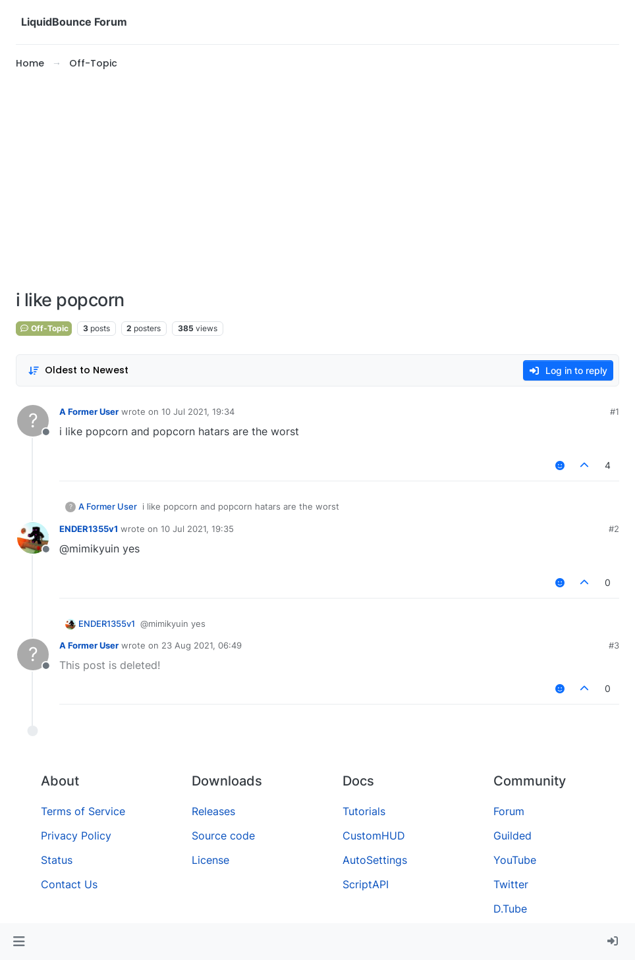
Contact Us (69, 884)
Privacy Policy (76, 835)
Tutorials (364, 811)
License (210, 860)
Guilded (512, 835)
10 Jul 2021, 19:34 (198, 411)
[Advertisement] (317, 180)
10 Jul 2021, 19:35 (197, 528)
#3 (614, 645)
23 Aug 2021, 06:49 (201, 645)
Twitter (510, 884)
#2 (614, 528)
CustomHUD (374, 835)
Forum (508, 811)
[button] (18, 941)
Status (56, 860)
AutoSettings (375, 860)
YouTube (514, 860)
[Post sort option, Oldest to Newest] (78, 370)
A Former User (89, 411)
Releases (213, 811)
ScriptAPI (366, 884)
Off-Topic (44, 328)
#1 (614, 411)
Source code (223, 835)
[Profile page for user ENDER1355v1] (33, 538)
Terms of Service (83, 811)
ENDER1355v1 (88, 528)
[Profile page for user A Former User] (33, 421)
